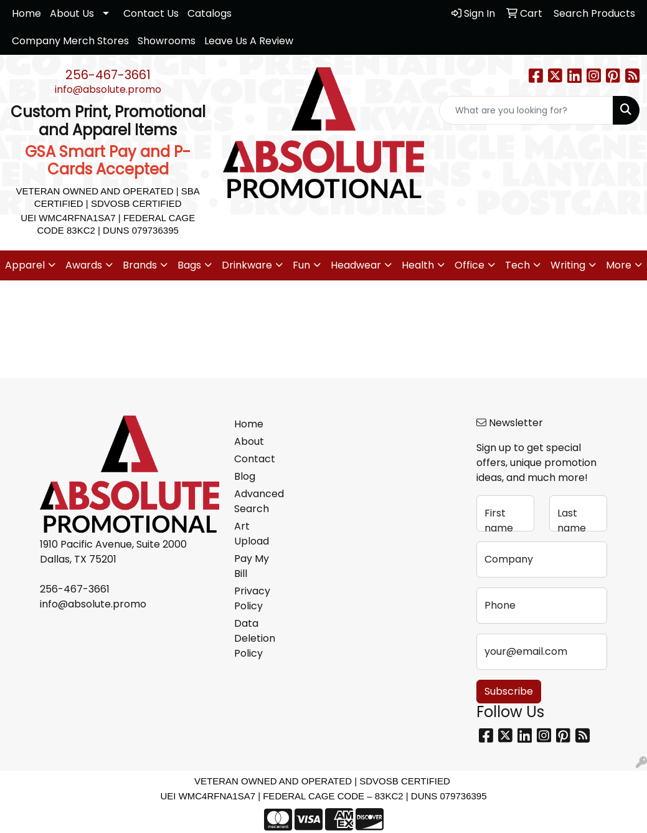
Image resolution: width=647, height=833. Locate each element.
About (249, 441)
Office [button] (469, 265)
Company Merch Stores (70, 41)
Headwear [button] (356, 265)
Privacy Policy (252, 598)
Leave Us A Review (248, 41)
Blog (244, 476)
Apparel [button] (25, 265)
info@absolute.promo (108, 89)
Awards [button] (83, 265)
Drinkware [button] (247, 265)
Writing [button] (567, 265)
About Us (72, 13)
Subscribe (508, 691)
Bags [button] (189, 265)
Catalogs (209, 13)
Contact (254, 459)
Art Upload (251, 533)
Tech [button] (517, 265)
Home (26, 13)
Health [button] (418, 265)
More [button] (618, 265)
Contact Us (151, 13)
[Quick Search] (526, 110)
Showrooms (167, 41)
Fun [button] (301, 265)
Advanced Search (257, 501)
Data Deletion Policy (254, 638)
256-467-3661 (108, 74)
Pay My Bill (251, 566)
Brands (140, 265)
